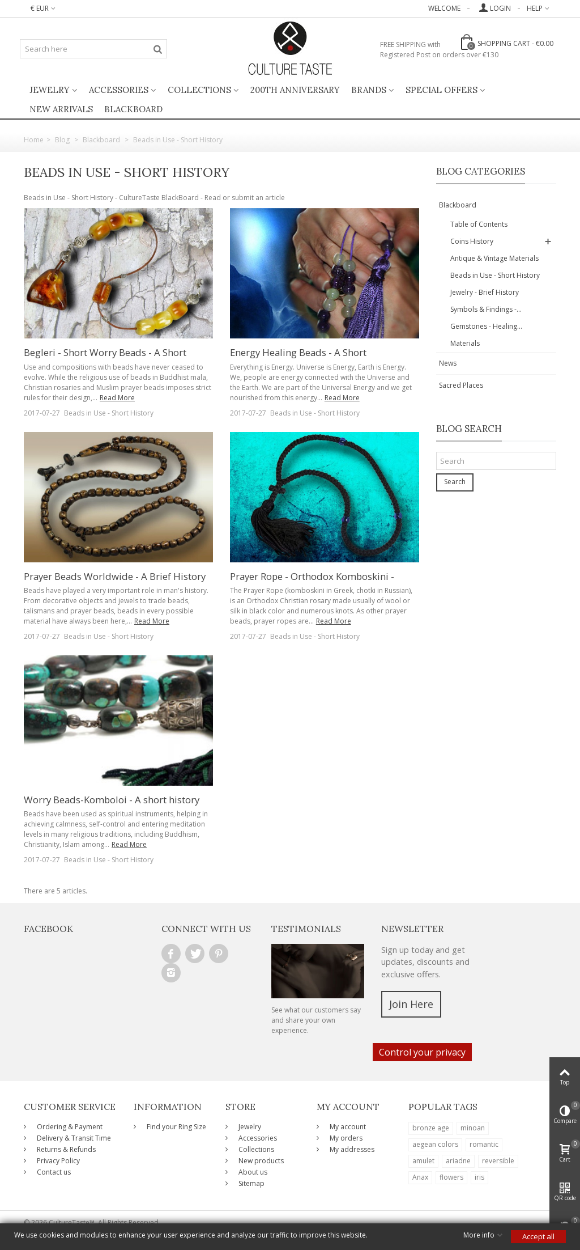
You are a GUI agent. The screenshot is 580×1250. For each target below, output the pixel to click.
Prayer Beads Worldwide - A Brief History (115, 576)
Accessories (118, 89)
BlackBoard (133, 109)
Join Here (411, 1004)
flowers (451, 1177)
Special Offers (441, 89)
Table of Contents (479, 224)
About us (252, 1172)
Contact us (53, 1172)
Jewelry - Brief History (484, 292)
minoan (472, 1128)
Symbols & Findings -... (486, 309)
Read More (117, 397)
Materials (465, 343)
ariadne (458, 1161)
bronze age (430, 1128)
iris (479, 1177)
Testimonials (306, 928)
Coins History (471, 241)
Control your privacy (422, 1052)
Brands (368, 89)
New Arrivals (61, 109)
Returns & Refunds (65, 1149)
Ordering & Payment (69, 1127)
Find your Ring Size (175, 1127)
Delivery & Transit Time (73, 1138)
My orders (345, 1138)
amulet (423, 1161)
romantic (484, 1144)
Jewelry (49, 89)
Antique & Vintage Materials (494, 258)
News (448, 363)
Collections (199, 89)
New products (260, 1161)
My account (347, 1127)
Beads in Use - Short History (108, 413)
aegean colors (435, 1144)
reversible (498, 1161)
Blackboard (457, 205)
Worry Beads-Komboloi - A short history (111, 799)
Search (455, 481)
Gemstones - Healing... (486, 326)
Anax (420, 1177)
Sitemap (251, 1183)
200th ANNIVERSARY (295, 89)
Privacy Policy (57, 1161)
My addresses (351, 1149)
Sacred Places (461, 385)
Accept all (538, 1236)
